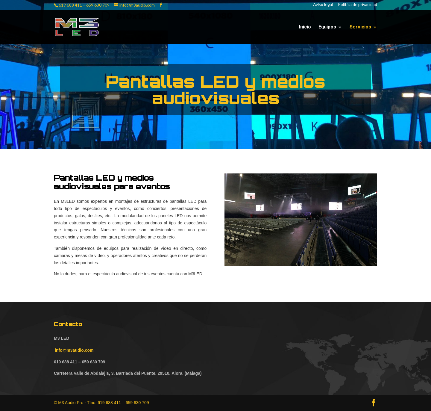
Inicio (305, 27)
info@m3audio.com (74, 350)
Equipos (327, 27)
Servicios (360, 27)
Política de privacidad (357, 5)
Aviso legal (323, 5)
